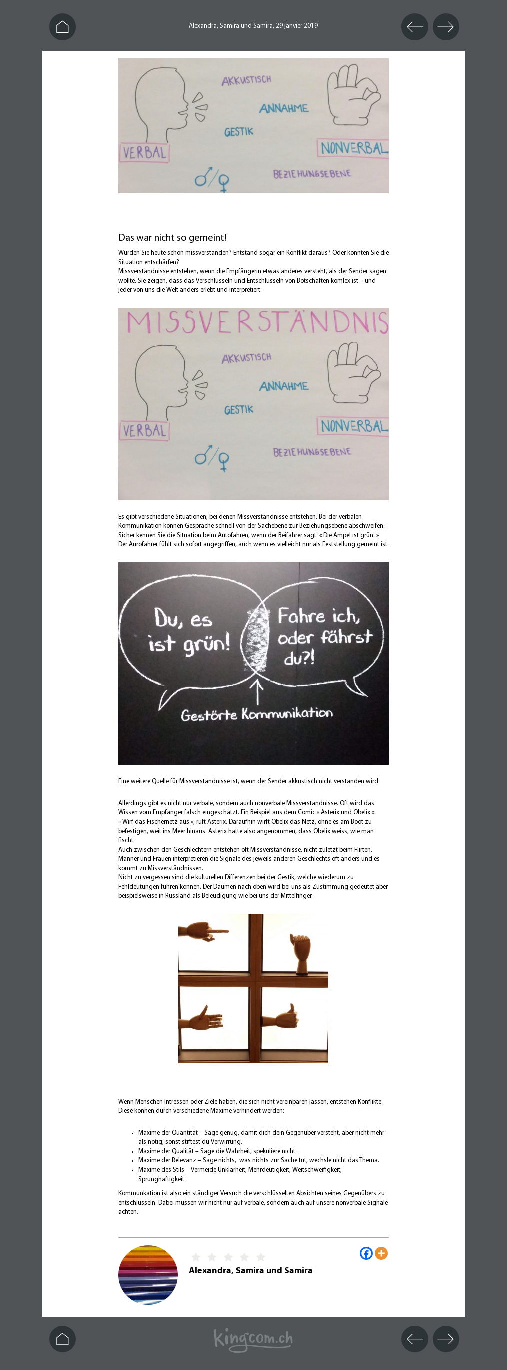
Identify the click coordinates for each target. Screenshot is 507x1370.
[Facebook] (366, 1253)
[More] (381, 1253)
